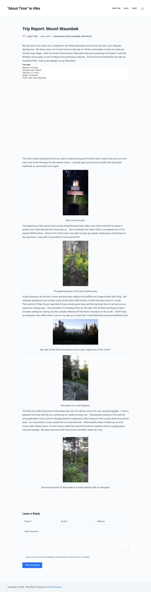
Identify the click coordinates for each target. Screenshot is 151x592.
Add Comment (31, 531)
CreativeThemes (54, 587)
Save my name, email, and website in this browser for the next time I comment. (58, 557)
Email (64, 521)
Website (101, 521)
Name (28, 521)
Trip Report (86, 36)
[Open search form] (142, 9)
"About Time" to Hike (24, 8)
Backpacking (59, 36)
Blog (126, 8)
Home (134, 8)
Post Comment (32, 565)
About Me (116, 8)
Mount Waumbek (73, 36)
